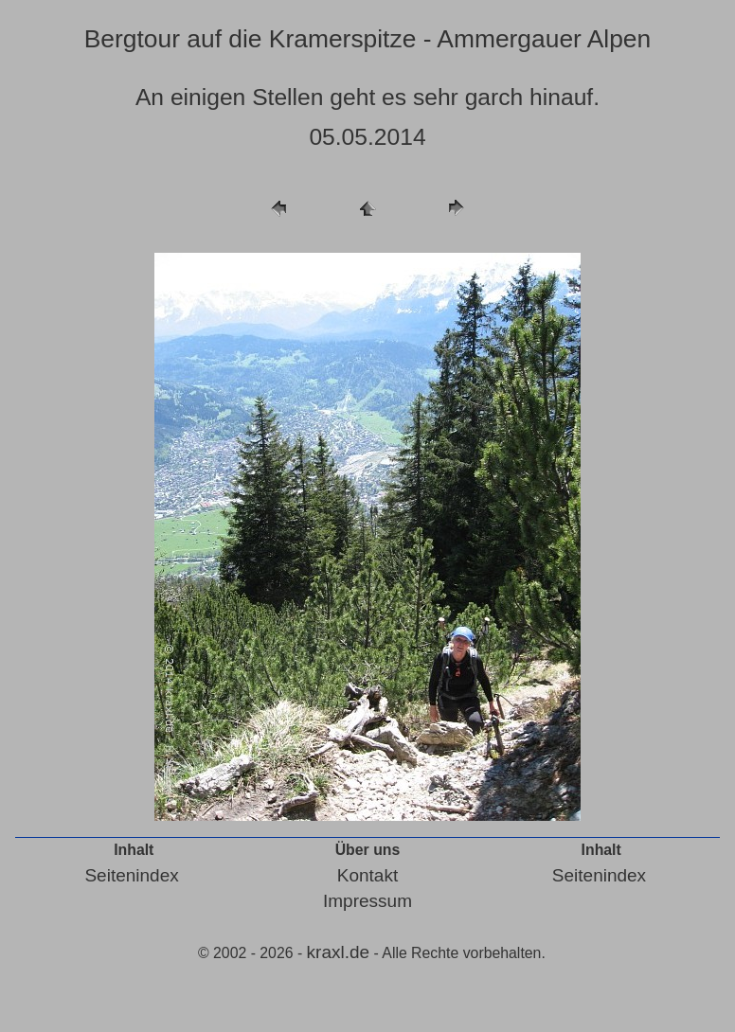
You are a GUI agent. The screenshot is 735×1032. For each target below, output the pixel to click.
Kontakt (367, 875)
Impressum (367, 901)
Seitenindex (131, 875)
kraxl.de (338, 952)
